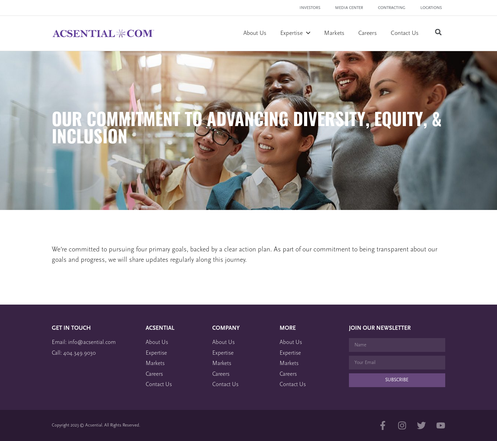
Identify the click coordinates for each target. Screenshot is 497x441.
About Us (254, 33)
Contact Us (405, 33)
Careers (367, 33)
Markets (334, 33)
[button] (438, 32)
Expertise (295, 33)
